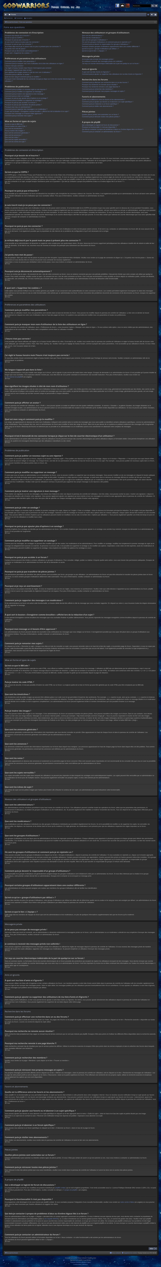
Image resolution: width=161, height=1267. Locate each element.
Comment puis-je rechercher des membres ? (97, 89)
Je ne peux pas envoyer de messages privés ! (98, 59)
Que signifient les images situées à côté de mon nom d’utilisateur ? (28, 72)
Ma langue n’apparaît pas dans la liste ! (18, 70)
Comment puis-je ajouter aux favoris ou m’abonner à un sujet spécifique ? (107, 102)
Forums (13, 14)
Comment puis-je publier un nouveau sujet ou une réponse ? (26, 89)
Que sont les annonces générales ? (17, 133)
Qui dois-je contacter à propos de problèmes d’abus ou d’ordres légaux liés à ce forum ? (112, 129)
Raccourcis (6, 15)
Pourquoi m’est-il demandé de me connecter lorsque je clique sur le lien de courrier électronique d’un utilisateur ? (40, 80)
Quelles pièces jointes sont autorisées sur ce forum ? (100, 114)
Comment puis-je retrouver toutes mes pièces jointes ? (101, 117)
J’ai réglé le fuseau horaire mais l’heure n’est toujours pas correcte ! (28, 68)
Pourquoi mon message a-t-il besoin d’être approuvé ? (24, 113)
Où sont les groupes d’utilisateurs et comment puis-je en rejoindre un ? (106, 42)
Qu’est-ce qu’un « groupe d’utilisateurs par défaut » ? (100, 49)
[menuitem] (148, 14)
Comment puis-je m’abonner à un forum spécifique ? (100, 104)
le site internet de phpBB (13, 377)
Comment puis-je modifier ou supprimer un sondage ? (23, 100)
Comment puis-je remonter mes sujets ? (19, 116)
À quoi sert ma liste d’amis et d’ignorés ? (96, 72)
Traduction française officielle (78, 1262)
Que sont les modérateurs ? (91, 38)
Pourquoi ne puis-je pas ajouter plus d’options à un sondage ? (26, 98)
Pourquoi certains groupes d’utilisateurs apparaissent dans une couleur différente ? (111, 46)
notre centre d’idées (127, 1202)
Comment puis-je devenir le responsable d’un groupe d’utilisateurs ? (105, 44)
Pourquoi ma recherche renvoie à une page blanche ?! (101, 87)
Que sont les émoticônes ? (14, 128)
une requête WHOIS (51, 1219)
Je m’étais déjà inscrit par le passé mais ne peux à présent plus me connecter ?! (33, 46)
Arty (76, 1260)
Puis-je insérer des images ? (15, 131)
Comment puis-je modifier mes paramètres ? (20, 61)
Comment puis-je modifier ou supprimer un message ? (24, 91)
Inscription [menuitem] (156, 15)
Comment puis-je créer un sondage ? (18, 96)
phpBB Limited (60, 1188)
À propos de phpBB (70, 1190)
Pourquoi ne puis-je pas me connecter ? (19, 44)
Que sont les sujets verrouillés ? (16, 139)
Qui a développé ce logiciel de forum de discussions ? (100, 125)
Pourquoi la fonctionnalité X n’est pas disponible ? (99, 127)
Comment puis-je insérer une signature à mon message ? (25, 94)
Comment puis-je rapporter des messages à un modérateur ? (26, 109)
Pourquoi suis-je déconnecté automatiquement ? (22, 51)
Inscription (29, 18)
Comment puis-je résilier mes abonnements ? (98, 106)
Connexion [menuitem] (152, 15)
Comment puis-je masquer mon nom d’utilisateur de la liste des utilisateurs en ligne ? (34, 63)
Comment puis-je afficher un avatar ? (18, 74)
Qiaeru (89, 1262)
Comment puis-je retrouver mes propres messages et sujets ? (103, 91)
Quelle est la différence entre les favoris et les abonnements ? (103, 99)
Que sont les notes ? (12, 137)
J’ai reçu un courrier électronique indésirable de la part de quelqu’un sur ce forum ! (110, 63)
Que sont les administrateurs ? (92, 35)
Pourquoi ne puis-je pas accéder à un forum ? (21, 102)
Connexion (19, 18)
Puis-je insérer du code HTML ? (16, 126)
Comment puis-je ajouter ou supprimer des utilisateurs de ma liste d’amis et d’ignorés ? (112, 74)
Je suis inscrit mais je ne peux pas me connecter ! (22, 42)
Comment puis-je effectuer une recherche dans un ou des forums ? (105, 82)
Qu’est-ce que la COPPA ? (14, 38)
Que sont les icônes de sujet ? (15, 142)
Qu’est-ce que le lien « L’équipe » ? (94, 51)
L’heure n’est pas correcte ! (14, 66)
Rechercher (9, 18)
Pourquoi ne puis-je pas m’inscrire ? (17, 40)
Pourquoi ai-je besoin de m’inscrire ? (17, 35)
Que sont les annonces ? (13, 135)
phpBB (75, 1258)
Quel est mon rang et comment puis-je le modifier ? (22, 77)
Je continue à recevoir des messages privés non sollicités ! (102, 61)
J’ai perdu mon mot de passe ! (15, 49)
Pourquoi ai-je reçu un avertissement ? (18, 107)
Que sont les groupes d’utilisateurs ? (94, 40)
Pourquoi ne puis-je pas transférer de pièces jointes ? (23, 105)
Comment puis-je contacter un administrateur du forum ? (101, 132)
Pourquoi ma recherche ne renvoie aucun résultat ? (100, 84)
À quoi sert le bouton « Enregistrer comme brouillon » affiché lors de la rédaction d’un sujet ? (37, 111)
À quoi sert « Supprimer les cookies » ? (18, 53)
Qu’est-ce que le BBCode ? (14, 124)
